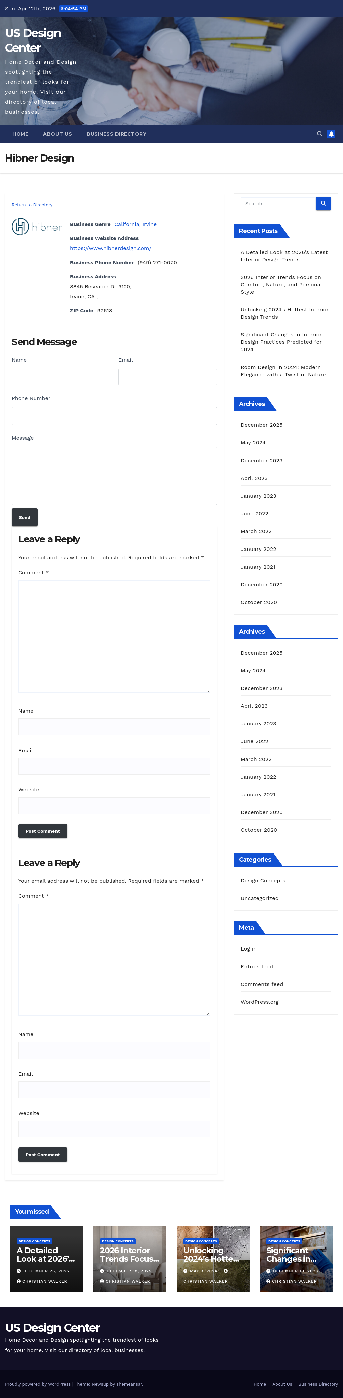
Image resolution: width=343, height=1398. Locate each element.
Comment (33, 572)
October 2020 (259, 602)
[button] (319, 134)
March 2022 (256, 531)
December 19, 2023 (295, 1271)
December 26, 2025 (46, 1271)
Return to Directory (32, 204)
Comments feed (262, 984)
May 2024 (253, 442)
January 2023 (258, 496)
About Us (57, 134)
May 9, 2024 (204, 1271)
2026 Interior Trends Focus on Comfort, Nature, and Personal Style (281, 284)
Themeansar (129, 1384)
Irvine (149, 224)
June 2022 (254, 513)
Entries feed (257, 966)
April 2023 (254, 478)
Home (20, 134)
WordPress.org (260, 1002)
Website (28, 789)
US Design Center (52, 1328)
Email (125, 360)
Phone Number (31, 398)
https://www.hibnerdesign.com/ (110, 248)
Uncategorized (260, 898)
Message (23, 438)
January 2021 (258, 567)
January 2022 (258, 549)
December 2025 (262, 425)
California (126, 224)
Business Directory (116, 134)
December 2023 (262, 460)
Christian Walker (42, 1281)
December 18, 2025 (129, 1271)
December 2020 (262, 584)
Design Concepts (263, 880)
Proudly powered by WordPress (38, 1384)
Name (19, 360)
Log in (249, 948)
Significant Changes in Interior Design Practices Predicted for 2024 (281, 342)
